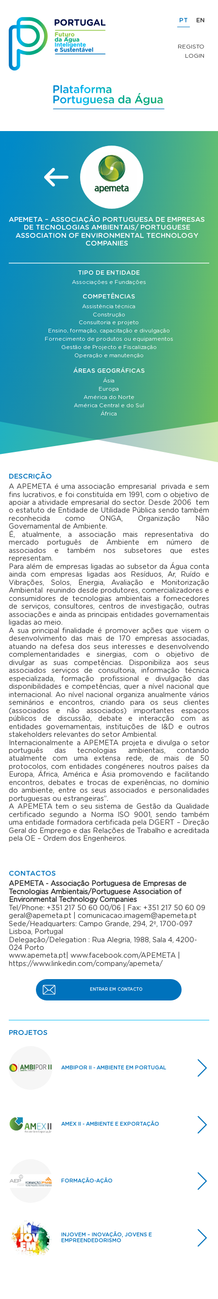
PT (183, 20)
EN (200, 20)
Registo (191, 47)
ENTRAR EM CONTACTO (116, 989)
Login (194, 56)
